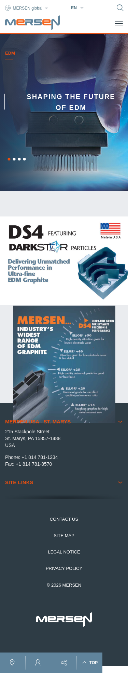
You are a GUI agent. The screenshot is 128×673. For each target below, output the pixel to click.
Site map (64, 535)
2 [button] (14, 159)
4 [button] (24, 159)
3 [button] (19, 159)
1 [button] (9, 159)
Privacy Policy (64, 568)
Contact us (64, 519)
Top (90, 662)
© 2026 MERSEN (64, 585)
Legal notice (64, 552)
